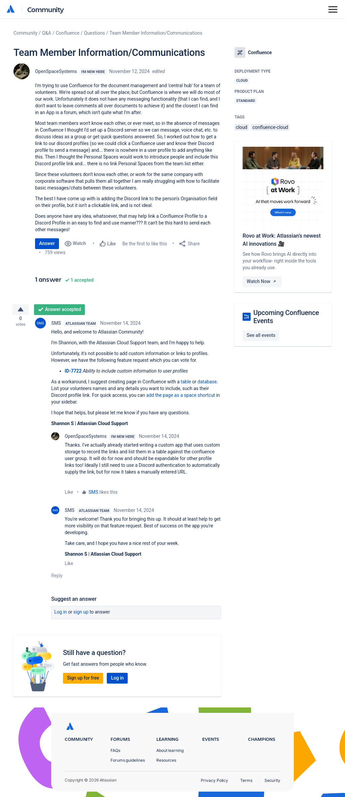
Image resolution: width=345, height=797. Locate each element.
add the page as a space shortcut (180, 398)
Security (272, 780)
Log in (60, 614)
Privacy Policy (214, 780)
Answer (47, 243)
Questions (94, 33)
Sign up (81, 614)
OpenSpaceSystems (56, 71)
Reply (57, 578)
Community (45, 9)
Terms (246, 780)
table (186, 384)
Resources (166, 760)
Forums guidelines (128, 760)
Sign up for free (83, 680)
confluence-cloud (270, 127)
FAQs (115, 750)
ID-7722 (73, 373)
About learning (170, 750)
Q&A (46, 33)
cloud (241, 127)
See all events (261, 335)
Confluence (68, 33)
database (207, 384)
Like (69, 494)
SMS (56, 325)
